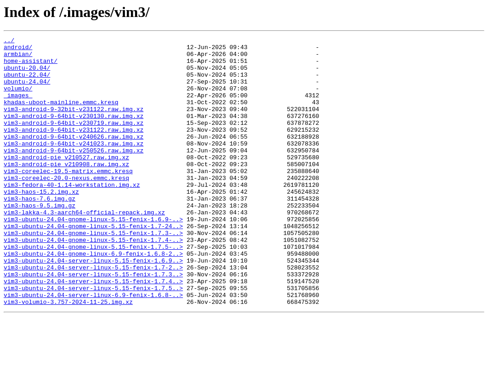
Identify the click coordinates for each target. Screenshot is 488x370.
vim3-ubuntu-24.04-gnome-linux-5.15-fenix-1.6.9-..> (93, 256)
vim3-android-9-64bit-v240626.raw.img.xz (73, 157)
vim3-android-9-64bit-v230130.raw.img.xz (73, 132)
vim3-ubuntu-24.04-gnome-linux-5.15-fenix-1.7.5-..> (93, 289)
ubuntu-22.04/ (27, 82)
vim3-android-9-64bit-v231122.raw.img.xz (73, 149)
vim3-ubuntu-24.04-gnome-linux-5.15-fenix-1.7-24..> (93, 264)
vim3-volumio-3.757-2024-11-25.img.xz (68, 355)
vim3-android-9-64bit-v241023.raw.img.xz (73, 165)
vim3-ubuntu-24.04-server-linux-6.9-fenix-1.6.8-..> (93, 347)
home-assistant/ (30, 66)
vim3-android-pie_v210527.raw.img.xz (66, 182)
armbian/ (18, 58)
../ (9, 41)
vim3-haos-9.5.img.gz (39, 239)
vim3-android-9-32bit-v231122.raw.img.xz (73, 124)
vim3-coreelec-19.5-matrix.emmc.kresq (68, 198)
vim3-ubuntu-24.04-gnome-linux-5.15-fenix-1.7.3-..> (93, 273)
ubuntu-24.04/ (27, 91)
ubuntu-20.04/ (27, 74)
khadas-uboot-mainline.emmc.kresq (61, 116)
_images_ (18, 107)
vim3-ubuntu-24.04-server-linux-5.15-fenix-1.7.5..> (93, 339)
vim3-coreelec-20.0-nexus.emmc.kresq (66, 206)
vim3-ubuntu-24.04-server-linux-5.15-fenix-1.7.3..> (93, 322)
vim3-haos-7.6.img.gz (39, 231)
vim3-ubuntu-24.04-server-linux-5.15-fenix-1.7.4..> (93, 330)
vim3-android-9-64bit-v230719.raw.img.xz (73, 140)
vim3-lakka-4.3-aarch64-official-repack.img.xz (84, 248)
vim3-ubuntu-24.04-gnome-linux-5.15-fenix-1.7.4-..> (93, 281)
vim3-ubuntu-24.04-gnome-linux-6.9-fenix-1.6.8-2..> (93, 297)
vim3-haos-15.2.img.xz (41, 223)
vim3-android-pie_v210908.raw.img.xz (66, 190)
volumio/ (18, 99)
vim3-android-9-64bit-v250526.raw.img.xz (73, 173)
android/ (18, 49)
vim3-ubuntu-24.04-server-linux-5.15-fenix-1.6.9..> (93, 306)
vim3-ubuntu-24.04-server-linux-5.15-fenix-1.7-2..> (93, 314)
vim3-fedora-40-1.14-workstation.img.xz (72, 215)
